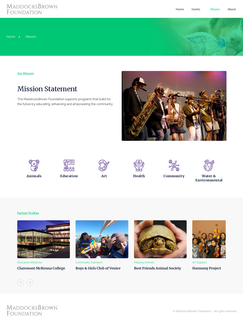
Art (102, 182)
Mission (214, 9)
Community (178, 182)
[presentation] (11, 288)
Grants (194, 9)
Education (64, 182)
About (230, 9)
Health (140, 182)
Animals (26, 182)
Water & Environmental (216, 184)
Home (179, 9)
